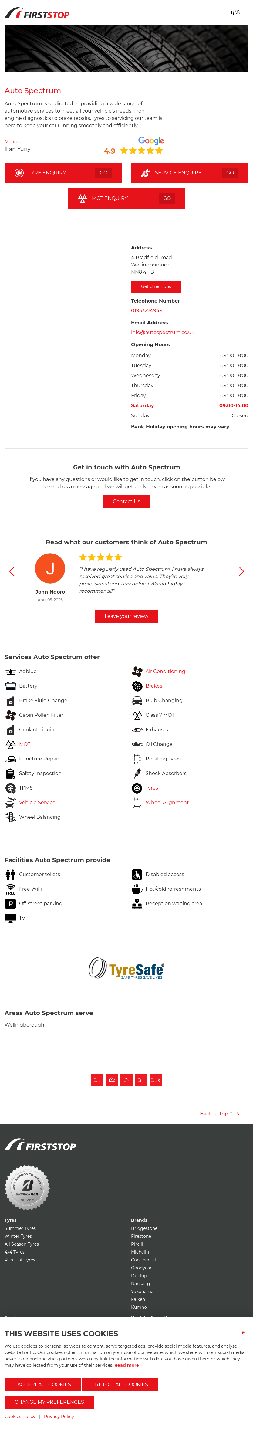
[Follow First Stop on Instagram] (97, 1080)
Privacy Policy (59, 1416)
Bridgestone (144, 1228)
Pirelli (137, 1244)
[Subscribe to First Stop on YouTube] (156, 1080)
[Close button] (245, 1336)
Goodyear (141, 1268)
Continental (143, 1260)
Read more (126, 1365)
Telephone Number (155, 301)
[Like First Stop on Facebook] (112, 1080)
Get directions (156, 286)
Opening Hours (150, 344)
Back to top (220, 1114)
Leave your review (126, 616)
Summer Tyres (20, 1228)
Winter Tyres (18, 1236)
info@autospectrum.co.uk (162, 332)
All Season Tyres (22, 1244)
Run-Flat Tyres (20, 1260)
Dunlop (139, 1275)
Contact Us (126, 501)
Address (141, 248)
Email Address (149, 323)
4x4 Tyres (15, 1252)
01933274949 (147, 310)
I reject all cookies (120, 1384)
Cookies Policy (20, 1416)
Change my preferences (49, 1402)
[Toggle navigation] (236, 12)
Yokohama (142, 1291)
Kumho (139, 1307)
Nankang (140, 1283)
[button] (12, 571)
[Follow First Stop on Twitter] (126, 1080)
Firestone (141, 1236)
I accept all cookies (43, 1384)
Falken (138, 1299)
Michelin (140, 1252)
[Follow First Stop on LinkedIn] (141, 1080)
